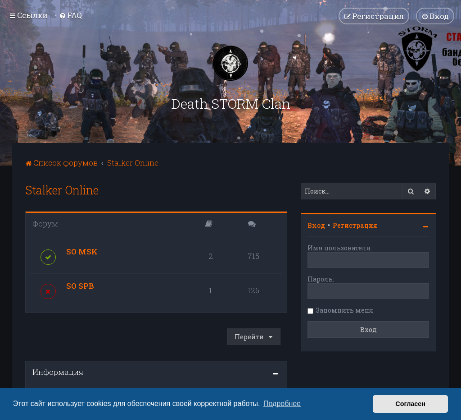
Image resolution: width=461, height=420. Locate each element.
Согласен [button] (410, 403)
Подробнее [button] (282, 403)
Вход (316, 225)
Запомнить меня (344, 310)
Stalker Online (62, 190)
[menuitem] (70, 15)
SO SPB (80, 286)
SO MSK (82, 251)
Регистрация (355, 225)
